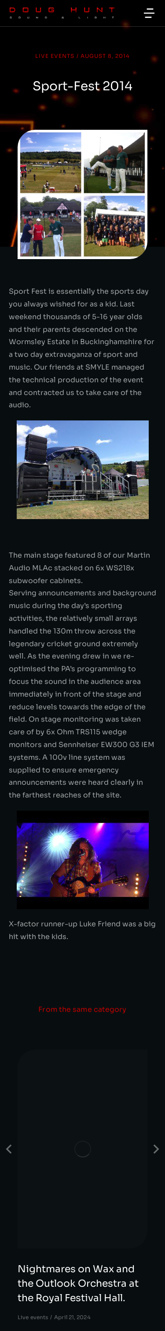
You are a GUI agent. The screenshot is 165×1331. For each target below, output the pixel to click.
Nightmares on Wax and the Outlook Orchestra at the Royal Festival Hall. (78, 1283)
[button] (149, 13)
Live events (54, 56)
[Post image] (82, 1149)
